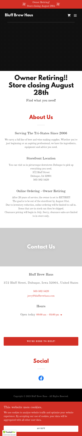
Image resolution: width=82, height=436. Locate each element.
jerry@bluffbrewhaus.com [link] (41, 296)
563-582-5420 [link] (41, 291)
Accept (41, 429)
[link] (19, 15)
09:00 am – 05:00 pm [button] (47, 315)
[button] (75, 15)
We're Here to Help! (41, 341)
